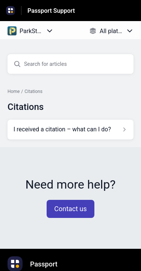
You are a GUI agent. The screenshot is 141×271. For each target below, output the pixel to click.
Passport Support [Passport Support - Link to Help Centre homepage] (51, 10)
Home (14, 91)
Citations (33, 91)
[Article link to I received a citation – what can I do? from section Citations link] (70, 129)
